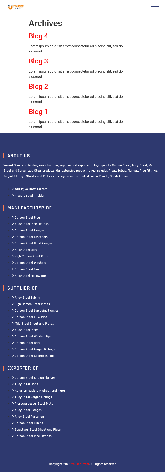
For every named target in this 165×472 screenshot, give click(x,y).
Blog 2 (38, 86)
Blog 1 (38, 112)
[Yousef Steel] (15, 7)
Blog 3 (38, 61)
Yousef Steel (80, 464)
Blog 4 (38, 36)
